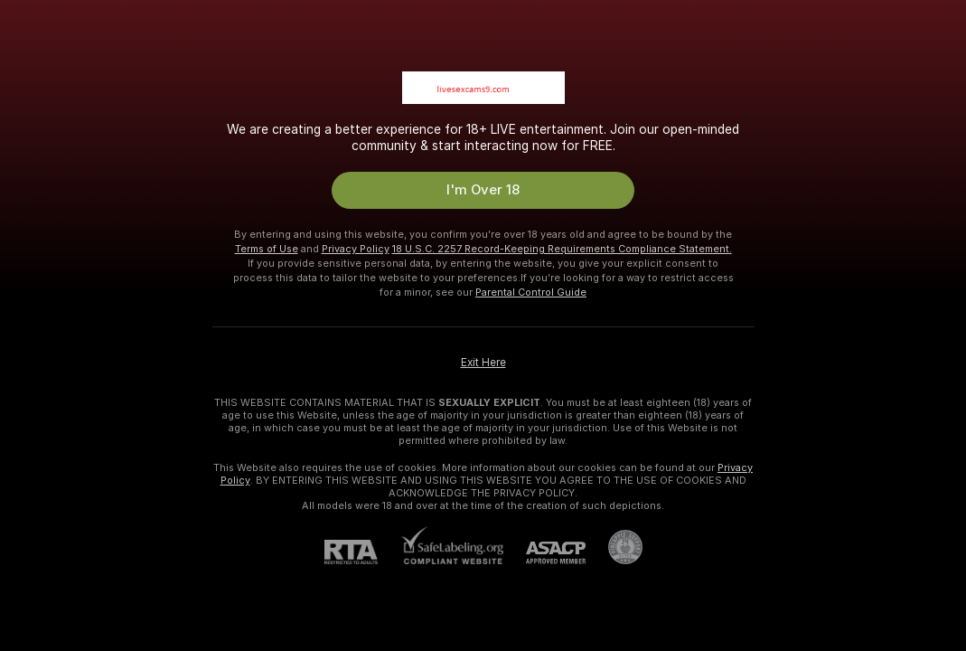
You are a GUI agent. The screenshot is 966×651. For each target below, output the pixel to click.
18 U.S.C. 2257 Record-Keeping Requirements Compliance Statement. (562, 248)
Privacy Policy (355, 248)
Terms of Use (266, 248)
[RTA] (362, 552)
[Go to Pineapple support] (614, 547)
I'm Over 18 (483, 190)
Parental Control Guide (530, 292)
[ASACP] (544, 553)
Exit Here (483, 362)
